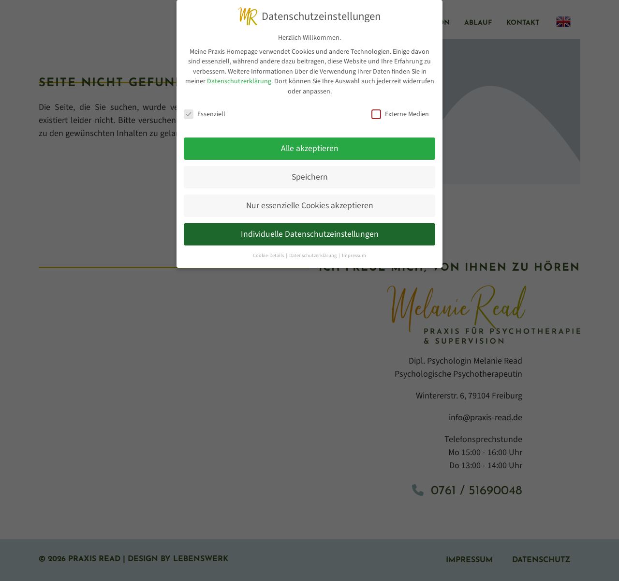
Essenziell (204, 114)
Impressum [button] (354, 255)
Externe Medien (400, 114)
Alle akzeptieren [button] (310, 148)
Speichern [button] (310, 177)
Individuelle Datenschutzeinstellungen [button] (310, 234)
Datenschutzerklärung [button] (313, 255)
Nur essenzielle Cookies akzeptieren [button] (309, 205)
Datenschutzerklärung (239, 81)
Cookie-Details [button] (269, 255)
